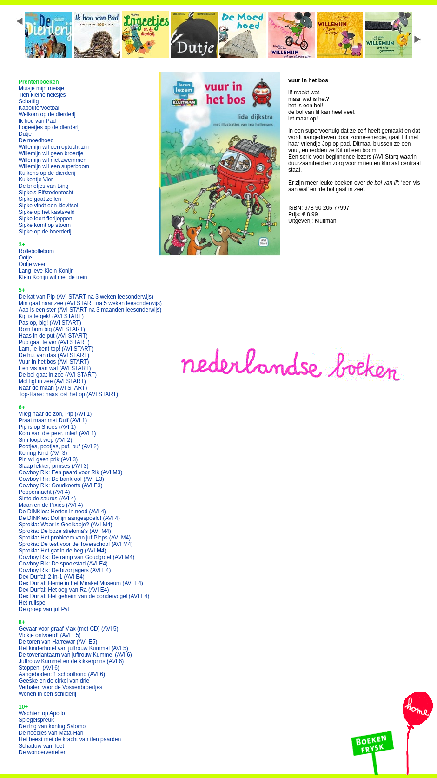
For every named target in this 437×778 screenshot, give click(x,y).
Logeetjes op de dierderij (49, 127)
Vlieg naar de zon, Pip (55, 414)
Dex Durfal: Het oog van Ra (64, 589)
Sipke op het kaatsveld (47, 212)
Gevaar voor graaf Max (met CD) (69, 628)
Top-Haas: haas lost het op (68, 394)
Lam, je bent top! (56, 349)
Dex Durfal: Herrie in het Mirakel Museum (81, 583)
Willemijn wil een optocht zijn (54, 147)
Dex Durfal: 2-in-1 (52, 576)
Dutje (25, 134)
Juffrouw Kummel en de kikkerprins (71, 661)
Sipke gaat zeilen (40, 199)
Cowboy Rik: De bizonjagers (65, 570)
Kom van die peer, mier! (57, 433)
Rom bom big (52, 329)
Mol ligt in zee (52, 381)
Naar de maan (53, 388)
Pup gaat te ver (54, 342)
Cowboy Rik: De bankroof (61, 479)
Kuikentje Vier (36, 179)
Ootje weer (32, 264)
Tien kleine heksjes (42, 95)
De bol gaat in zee (58, 375)
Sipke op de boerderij (45, 231)
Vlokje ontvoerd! (50, 635)
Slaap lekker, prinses (54, 466)
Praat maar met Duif (53, 420)
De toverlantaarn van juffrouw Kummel (75, 655)
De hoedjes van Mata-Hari (51, 733)
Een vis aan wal (55, 368)
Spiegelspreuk (36, 720)
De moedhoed (36, 140)
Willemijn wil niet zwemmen (52, 160)
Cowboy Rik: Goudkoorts (61, 485)
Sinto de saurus (47, 498)
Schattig (29, 101)
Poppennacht (44, 492)
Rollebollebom (36, 251)
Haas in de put (53, 335)
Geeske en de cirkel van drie (54, 681)
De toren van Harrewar (58, 641)
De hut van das (54, 355)
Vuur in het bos (54, 362)
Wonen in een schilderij (47, 694)
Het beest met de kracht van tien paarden (70, 739)
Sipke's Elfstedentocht (46, 192)
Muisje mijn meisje (41, 88)
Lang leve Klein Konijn (46, 270)
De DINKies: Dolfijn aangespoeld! (69, 518)
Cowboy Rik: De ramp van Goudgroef (76, 557)
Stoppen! (39, 668)
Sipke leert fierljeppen (45, 218)
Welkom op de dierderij (47, 114)
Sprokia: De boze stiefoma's (65, 531)
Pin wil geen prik (48, 459)
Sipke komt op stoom (45, 225)
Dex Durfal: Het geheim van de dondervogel (84, 596)
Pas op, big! (50, 322)
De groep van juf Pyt (44, 609)
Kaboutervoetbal (39, 108)
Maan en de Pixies (51, 505)
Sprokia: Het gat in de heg (62, 550)
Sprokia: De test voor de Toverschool (76, 544)
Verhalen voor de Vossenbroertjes (60, 687)
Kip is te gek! (51, 316)
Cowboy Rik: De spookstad (63, 563)
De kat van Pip (86, 296)
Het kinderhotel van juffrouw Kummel (73, 648)
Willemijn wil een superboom (54, 166)
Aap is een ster (90, 309)
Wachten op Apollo (42, 713)
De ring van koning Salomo (52, 726)
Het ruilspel (32, 602)
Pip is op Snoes (47, 427)
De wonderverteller (42, 752)
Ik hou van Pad (37, 121)
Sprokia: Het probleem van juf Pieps (75, 537)
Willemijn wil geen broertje (51, 153)
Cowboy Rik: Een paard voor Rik (70, 472)
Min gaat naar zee (90, 303)
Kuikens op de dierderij (47, 173)
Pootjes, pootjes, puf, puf (59, 446)
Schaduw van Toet (41, 746)
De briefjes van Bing (43, 186)
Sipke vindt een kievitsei (48, 205)
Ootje (25, 257)
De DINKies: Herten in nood (62, 511)
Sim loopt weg (45, 440)
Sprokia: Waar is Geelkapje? (65, 524)
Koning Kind (43, 453)
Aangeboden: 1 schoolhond (62, 674)
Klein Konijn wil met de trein (53, 277)
